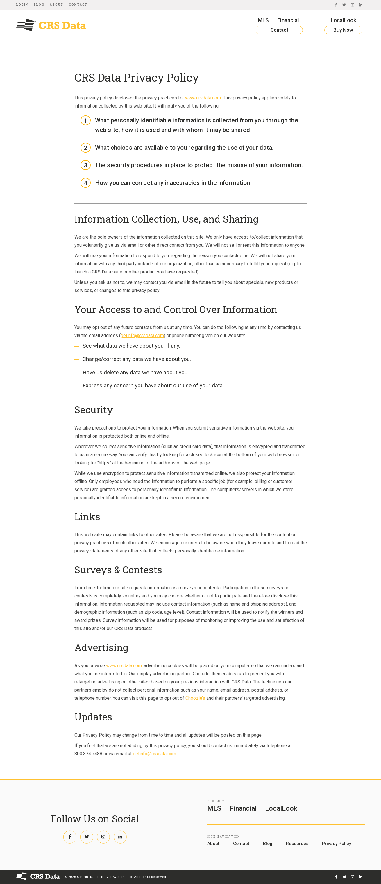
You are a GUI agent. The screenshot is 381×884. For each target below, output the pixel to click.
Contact (78, 4)
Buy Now (343, 30)
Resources (297, 843)
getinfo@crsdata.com (142, 335)
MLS (263, 20)
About (56, 4)
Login (22, 4)
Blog (39, 4)
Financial (288, 20)
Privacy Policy (336, 843)
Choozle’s (195, 698)
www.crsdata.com (203, 98)
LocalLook (343, 20)
